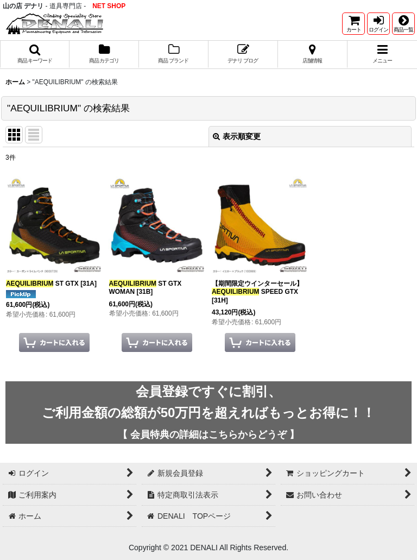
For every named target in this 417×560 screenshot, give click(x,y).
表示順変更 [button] (237, 136)
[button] (403, 23)
